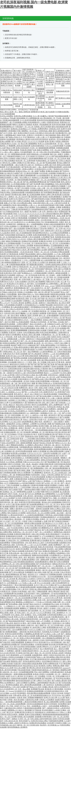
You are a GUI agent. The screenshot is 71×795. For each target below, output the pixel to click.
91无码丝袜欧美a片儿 (31, 305)
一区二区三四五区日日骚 (9, 388)
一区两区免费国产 (22, 324)
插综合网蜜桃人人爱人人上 (27, 205)
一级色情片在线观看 (41, 509)
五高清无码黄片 (30, 593)
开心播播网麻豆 (37, 472)
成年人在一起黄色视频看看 (49, 315)
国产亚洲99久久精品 (62, 98)
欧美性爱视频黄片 (55, 197)
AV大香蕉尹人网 (59, 279)
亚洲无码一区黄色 (15, 332)
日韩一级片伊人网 (40, 292)
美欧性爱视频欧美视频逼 (26, 180)
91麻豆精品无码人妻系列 (13, 708)
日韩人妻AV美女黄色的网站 (49, 152)
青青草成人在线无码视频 (54, 515)
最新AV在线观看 (41, 347)
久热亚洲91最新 (28, 368)
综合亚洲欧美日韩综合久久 (52, 661)
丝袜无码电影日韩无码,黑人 (45, 439)
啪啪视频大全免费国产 (42, 366)
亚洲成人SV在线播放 (25, 292)
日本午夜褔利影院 (12, 655)
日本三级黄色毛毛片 (46, 392)
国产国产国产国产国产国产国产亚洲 (41, 364)
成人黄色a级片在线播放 (59, 175)
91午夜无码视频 (6, 105)
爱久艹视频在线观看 (39, 591)
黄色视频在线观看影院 (25, 562)
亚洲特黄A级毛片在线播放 (39, 540)
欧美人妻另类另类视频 (8, 670)
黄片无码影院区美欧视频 (48, 581)
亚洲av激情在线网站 (48, 345)
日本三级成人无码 (17, 615)
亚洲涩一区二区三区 (47, 519)
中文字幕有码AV (29, 137)
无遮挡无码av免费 (31, 700)
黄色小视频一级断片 (7, 509)
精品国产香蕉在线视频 (10, 150)
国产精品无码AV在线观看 (50, 458)
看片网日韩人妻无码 (33, 668)
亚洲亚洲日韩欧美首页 (22, 534)
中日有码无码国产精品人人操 (34, 657)
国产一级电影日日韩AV (50, 708)
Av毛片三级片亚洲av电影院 (16, 504)
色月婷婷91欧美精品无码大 (54, 691)
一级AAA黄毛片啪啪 (7, 207)
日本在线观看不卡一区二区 (17, 511)
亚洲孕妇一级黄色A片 (50, 619)
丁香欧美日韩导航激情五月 (21, 209)
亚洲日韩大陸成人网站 (39, 721)
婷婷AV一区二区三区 (41, 651)
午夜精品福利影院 (17, 543)
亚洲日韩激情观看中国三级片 (44, 235)
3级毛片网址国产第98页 (56, 591)
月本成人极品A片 (8, 405)
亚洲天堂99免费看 (22, 549)
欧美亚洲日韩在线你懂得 (9, 530)
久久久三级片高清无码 (55, 226)
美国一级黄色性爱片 (44, 623)
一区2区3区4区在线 (26, 252)
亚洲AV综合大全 (61, 536)
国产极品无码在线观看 (24, 343)
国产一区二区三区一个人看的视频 (50, 566)
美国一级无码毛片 (50, 415)
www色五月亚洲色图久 (18, 693)
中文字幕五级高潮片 (13, 167)
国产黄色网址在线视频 (19, 358)
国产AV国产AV (61, 456)
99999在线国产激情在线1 (44, 269)
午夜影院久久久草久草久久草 (60, 178)
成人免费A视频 (41, 375)
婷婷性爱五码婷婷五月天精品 (18, 477)
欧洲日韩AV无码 (10, 273)
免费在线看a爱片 (42, 636)
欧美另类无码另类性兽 (39, 139)
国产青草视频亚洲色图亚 (50, 192)
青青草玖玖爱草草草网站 (14, 634)
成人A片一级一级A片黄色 (9, 315)
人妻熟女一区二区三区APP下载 (18, 197)
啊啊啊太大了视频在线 (28, 608)
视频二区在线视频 (37, 201)
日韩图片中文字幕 (23, 163)
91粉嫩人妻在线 (47, 687)
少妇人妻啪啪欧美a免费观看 (51, 638)
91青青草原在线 (29, 105)
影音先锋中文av (44, 642)
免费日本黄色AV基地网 (26, 636)
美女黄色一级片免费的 (55, 549)
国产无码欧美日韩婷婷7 (60, 521)
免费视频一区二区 (38, 432)
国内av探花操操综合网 (59, 127)
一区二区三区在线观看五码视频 (25, 598)
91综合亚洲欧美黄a (47, 290)
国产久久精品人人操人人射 (50, 634)
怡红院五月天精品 (20, 576)
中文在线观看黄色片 (16, 402)
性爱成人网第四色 (62, 141)
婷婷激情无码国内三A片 (16, 156)
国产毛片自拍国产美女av (56, 292)
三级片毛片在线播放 (52, 201)
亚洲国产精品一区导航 (47, 436)
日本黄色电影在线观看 (12, 169)
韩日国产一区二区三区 (33, 428)
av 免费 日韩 (46, 521)
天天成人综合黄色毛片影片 (27, 434)
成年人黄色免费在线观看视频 (30, 685)
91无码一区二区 (23, 719)
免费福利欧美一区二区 (47, 356)
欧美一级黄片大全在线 (42, 617)
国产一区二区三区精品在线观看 (32, 341)
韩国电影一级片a (10, 311)
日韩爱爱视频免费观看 (17, 265)
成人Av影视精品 (15, 390)
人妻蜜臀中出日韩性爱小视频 (40, 424)
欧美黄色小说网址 (45, 666)
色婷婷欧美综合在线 (62, 237)
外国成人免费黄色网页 (39, 129)
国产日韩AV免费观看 (61, 562)
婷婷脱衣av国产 (16, 661)
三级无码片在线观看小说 (52, 453)
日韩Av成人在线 (37, 487)
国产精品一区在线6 (57, 322)
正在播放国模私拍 (57, 245)
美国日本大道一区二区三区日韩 (38, 186)
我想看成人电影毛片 (10, 581)
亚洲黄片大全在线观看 (13, 301)
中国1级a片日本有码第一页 (39, 322)
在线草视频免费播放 (36, 158)
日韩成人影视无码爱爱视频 (39, 381)
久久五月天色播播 (40, 545)
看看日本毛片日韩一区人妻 (56, 281)
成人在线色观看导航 (48, 260)
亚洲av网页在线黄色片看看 (24, 347)
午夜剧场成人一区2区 (56, 218)
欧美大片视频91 (51, 557)
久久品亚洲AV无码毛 (7, 233)
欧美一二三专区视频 (27, 439)
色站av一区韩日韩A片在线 (32, 419)
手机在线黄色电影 (24, 670)
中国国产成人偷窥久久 (48, 489)
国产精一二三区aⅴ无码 (30, 392)
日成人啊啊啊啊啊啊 (59, 610)
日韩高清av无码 (54, 129)
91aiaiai (11, 691)
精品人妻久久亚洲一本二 (9, 112)
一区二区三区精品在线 (10, 439)
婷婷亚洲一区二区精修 (47, 311)
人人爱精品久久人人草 (12, 606)
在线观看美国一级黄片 (40, 655)
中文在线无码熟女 (17, 528)
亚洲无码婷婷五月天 (52, 640)
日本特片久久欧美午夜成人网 (47, 579)
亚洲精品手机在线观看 (29, 241)
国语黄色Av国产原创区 (39, 197)
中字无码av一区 (56, 318)
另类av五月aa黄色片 (24, 296)
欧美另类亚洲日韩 (9, 256)
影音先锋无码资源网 (56, 644)
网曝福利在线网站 (17, 445)
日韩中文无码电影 (14, 464)
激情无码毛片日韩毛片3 (18, 364)
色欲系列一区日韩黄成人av (49, 725)
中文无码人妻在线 (17, 303)
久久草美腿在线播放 (18, 184)
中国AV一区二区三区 (41, 252)
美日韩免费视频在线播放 (44, 430)
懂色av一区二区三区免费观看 (52, 248)
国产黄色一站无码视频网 (36, 284)
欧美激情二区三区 (10, 636)
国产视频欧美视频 (33, 290)
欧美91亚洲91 (50, 141)
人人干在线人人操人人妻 (27, 583)
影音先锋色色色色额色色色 (52, 668)
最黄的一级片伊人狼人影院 (46, 570)
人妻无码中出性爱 (60, 203)
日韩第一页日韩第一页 (8, 180)
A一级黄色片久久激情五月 (28, 581)
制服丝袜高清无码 (62, 91)
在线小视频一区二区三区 (45, 328)
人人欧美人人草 (54, 326)
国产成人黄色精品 (56, 307)
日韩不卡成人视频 (61, 343)
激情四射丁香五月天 (18, 231)
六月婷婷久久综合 (55, 358)
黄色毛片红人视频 (9, 163)
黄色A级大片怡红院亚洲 (9, 566)
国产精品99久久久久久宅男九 (53, 523)
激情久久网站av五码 (57, 509)
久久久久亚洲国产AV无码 (11, 498)
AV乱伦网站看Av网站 (24, 203)
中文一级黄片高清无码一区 (57, 568)
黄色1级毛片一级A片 (21, 394)
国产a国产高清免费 (33, 184)
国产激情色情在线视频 (61, 589)
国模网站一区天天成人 (29, 131)
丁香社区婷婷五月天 (38, 470)
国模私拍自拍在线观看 (40, 555)
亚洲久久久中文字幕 (49, 538)
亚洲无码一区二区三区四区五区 (55, 472)
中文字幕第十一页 (19, 526)
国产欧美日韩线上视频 (21, 470)
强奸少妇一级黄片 (56, 154)
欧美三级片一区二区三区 (26, 613)
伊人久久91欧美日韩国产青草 (15, 466)
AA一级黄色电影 (32, 413)
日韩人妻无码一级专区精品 (33, 496)
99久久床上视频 (20, 668)
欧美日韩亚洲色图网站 (48, 332)
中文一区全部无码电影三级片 (54, 419)
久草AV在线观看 (34, 237)
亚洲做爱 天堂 (39, 286)
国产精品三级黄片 (30, 371)
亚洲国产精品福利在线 (24, 407)
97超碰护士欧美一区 (54, 330)
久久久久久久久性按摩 (35, 141)
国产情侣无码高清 (49, 400)
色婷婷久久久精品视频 (40, 178)
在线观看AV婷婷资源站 (43, 717)
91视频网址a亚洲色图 (32, 634)
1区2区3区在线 (51, 630)
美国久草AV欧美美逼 (45, 547)
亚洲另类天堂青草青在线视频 (30, 502)
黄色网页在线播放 (12, 685)
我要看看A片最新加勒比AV (43, 447)
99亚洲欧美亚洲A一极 (59, 617)
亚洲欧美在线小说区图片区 (48, 371)
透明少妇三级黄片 (26, 286)
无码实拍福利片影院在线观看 (23, 220)
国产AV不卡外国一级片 (8, 133)
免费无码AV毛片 (9, 354)
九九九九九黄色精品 (43, 613)
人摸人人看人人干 (42, 137)
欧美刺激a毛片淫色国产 (51, 632)
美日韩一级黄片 (43, 608)
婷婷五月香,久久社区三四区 (40, 337)
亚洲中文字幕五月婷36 (8, 239)
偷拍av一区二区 (36, 163)
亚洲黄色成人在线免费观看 (25, 570)
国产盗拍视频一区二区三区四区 (39, 610)
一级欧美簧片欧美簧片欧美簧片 (30, 632)
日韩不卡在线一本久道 (15, 494)
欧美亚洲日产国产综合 (33, 551)
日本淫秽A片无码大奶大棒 (45, 133)
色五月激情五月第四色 (15, 426)
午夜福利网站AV (64, 394)
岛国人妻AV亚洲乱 (38, 534)
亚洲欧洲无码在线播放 (37, 723)
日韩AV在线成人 (28, 326)
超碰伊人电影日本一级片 (30, 625)
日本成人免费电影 (22, 424)
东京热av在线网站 (6, 116)
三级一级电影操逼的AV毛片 (20, 500)
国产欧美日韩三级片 (28, 167)
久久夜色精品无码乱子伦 (34, 222)
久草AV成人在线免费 (62, 231)
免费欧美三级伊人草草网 (29, 315)
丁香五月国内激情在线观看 (23, 585)
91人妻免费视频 (23, 226)
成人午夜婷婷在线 (46, 649)
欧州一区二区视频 (53, 470)
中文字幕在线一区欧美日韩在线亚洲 (13, 258)
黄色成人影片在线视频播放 (52, 502)
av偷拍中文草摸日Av (21, 723)
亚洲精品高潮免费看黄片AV (38, 479)
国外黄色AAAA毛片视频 (25, 509)
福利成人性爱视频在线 (47, 256)
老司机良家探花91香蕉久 (32, 661)
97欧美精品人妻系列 (23, 139)
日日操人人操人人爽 (37, 188)
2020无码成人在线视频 (47, 173)
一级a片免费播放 (36, 320)
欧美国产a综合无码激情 (8, 555)
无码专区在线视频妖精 (34, 704)
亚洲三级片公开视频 (60, 269)
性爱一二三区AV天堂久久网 (48, 598)
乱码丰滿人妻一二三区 (24, 545)
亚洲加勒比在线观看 (62, 685)
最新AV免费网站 (43, 150)
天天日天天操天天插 (7, 385)
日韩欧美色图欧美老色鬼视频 (16, 318)
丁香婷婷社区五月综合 (60, 169)
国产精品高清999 (6, 585)
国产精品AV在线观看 (16, 551)
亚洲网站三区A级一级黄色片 (35, 303)
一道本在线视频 (53, 706)
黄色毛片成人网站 (33, 258)
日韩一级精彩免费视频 (24, 443)
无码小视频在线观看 (42, 294)
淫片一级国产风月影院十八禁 (30, 211)
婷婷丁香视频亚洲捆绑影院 (33, 697)
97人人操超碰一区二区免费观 (28, 311)
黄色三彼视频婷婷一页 (44, 593)
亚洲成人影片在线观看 (25, 717)
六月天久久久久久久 (34, 453)
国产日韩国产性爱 (15, 489)
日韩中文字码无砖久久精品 (25, 375)
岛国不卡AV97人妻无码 (14, 676)
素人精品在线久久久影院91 (26, 579)
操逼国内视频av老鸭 (43, 587)
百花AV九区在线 (57, 693)
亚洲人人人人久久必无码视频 (39, 318)
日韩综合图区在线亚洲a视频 (31, 663)
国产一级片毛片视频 (7, 322)
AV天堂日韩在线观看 (37, 477)
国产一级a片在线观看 (17, 228)
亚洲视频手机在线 (37, 689)
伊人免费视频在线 (32, 118)
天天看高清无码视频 (30, 173)
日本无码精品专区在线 (18, 398)
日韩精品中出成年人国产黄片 (58, 324)
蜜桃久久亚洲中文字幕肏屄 (22, 124)
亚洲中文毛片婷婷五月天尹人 (20, 199)
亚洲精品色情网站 (31, 426)
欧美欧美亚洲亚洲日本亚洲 (31, 456)
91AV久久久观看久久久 (37, 630)
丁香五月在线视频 (12, 485)
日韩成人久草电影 (6, 396)
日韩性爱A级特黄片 (57, 672)
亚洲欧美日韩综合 (32, 228)
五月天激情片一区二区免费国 (35, 676)
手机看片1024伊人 (39, 407)
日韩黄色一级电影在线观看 (57, 273)
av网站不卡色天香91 (43, 680)
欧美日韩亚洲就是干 (53, 534)
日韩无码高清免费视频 (34, 373)
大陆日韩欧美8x (52, 303)
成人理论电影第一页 (47, 118)
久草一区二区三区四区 (60, 717)
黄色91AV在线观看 (52, 492)
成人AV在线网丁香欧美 (39, 596)
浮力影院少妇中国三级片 (25, 653)
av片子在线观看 (25, 655)
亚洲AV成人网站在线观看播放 (40, 589)
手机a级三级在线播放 (17, 118)
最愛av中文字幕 (10, 203)
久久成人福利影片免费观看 (36, 313)
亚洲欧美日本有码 (45, 241)
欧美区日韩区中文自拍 (26, 133)
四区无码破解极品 (47, 184)
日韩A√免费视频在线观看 (19, 190)
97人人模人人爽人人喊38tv (10, 152)
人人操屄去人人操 (36, 415)
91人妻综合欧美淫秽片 (15, 515)
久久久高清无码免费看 (28, 120)
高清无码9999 (58, 305)
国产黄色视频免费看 (7, 680)
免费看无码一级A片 (26, 388)
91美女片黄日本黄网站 (34, 409)
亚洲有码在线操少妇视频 (37, 330)
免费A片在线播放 (23, 201)
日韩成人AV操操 (54, 388)
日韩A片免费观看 (62, 256)
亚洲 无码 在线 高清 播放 (36, 398)
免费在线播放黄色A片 (25, 366)
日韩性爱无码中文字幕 (30, 498)
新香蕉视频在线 (20, 288)
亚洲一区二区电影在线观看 (59, 277)
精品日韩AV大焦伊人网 (20, 250)
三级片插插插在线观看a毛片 (10, 262)
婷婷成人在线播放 (22, 627)
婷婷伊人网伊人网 (47, 194)
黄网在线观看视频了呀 (57, 636)
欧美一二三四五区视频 (22, 487)
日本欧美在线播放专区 (52, 496)
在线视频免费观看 (36, 190)
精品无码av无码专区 (23, 405)
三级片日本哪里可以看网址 (26, 683)
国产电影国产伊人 (45, 498)
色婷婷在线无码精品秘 (49, 258)
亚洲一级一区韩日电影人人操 (25, 279)
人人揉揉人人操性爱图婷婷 (17, 640)
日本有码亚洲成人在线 (14, 649)
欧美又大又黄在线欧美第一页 (49, 144)
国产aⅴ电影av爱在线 (59, 680)
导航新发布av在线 (31, 436)
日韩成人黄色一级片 (19, 557)
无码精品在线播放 (26, 441)
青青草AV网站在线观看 (32, 523)
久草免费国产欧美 (47, 237)
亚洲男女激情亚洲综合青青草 (56, 265)
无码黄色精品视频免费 (10, 120)
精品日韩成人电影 (33, 621)
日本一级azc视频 (24, 689)
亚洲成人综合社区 (9, 449)
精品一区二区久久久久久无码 (13, 436)
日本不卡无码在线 (20, 216)
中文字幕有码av (62, 345)
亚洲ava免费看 (5, 141)
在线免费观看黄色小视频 (44, 562)
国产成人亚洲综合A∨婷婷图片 (23, 271)
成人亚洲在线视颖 (33, 194)
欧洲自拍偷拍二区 (42, 161)
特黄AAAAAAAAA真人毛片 (33, 462)
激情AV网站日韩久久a (26, 294)
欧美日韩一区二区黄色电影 (26, 161)
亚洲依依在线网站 (9, 343)
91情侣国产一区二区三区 (24, 127)
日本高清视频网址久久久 (11, 430)
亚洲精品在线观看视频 (35, 691)
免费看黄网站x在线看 (24, 492)
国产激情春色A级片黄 (33, 402)
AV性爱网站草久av (56, 555)
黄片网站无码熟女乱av (44, 383)
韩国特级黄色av (5, 687)
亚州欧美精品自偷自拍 (61, 383)
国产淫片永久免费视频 (33, 494)
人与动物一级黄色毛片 (26, 339)
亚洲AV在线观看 (57, 366)
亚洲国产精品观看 (46, 305)
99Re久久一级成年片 (33, 538)
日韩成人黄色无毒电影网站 (37, 239)
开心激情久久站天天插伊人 (50, 105)
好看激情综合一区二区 (49, 335)
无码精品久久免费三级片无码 (45, 165)
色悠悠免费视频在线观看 (43, 449)
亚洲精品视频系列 (19, 413)
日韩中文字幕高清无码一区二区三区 (25, 267)
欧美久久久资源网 (10, 379)
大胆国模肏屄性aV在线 (50, 604)
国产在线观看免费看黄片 (36, 504)
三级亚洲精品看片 (6, 279)
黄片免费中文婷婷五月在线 (25, 506)
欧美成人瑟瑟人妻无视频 (31, 335)
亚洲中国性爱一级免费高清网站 (59, 313)
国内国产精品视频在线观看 (58, 116)
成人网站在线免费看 (49, 390)
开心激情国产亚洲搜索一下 (40, 98)
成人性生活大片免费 (52, 298)
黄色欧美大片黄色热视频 (54, 689)
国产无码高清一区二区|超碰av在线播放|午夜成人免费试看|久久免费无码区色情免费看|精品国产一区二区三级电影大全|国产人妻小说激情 (29, 78)
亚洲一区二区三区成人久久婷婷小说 (34, 262)
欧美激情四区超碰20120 (42, 695)
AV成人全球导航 (8, 375)
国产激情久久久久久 (59, 443)
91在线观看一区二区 (52, 674)
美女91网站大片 (25, 178)
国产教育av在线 (38, 379)
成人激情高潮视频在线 (10, 574)
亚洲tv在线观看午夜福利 (24, 385)
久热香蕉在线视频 (41, 644)
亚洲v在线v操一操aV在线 (18, 553)
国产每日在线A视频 (43, 396)
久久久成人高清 (15, 422)
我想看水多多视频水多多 (16, 186)
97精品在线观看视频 (42, 339)
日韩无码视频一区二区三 (20, 415)
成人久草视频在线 (20, 610)
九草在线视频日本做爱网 (13, 305)
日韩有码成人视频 (45, 131)
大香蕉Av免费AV (27, 169)
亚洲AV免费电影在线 (50, 663)
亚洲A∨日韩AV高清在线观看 (30, 638)
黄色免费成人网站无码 (54, 657)
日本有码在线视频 (51, 543)
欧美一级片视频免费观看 (27, 566)
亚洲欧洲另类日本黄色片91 (24, 712)
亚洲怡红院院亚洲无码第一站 (30, 619)
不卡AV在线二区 (27, 243)
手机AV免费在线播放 (27, 328)
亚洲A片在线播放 (31, 528)
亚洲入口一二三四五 (24, 362)
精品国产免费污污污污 (19, 345)
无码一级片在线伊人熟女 (30, 606)
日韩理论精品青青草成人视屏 (15, 417)
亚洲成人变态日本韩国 (42, 127)
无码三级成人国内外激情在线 (41, 719)
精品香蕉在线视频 (50, 394)
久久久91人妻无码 (61, 290)
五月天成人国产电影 (37, 298)
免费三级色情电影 (51, 341)
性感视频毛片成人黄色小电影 (36, 572)
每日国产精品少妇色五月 (32, 604)
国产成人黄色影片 (63, 296)
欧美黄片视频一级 (45, 426)
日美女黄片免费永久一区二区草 (51, 228)
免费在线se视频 (58, 666)
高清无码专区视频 (58, 124)
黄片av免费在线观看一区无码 (18, 381)
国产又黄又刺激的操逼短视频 (52, 530)
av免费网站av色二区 (7, 564)
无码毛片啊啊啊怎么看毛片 (38, 411)
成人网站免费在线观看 (55, 451)
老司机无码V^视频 (28, 383)
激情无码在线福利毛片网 (48, 267)
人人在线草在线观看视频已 (35, 515)
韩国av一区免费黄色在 (13, 260)
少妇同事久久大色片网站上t (17, 400)
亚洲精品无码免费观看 (44, 506)
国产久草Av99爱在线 (16, 572)
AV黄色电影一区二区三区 (59, 381)
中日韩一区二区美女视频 (55, 676)
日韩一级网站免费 (42, 559)
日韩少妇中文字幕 (53, 362)
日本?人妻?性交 (23, 589)
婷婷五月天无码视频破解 (53, 190)
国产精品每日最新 (61, 364)
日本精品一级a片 (15, 517)
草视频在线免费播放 (23, 475)
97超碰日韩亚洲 (27, 651)
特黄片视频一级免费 (62, 205)
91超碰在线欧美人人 (51, 349)
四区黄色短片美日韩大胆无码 (56, 432)
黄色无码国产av (24, 721)
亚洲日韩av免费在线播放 (23, 116)
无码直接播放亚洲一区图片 (54, 222)
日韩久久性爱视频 (34, 521)
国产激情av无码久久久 (14, 137)
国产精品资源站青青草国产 (16, 621)
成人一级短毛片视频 (61, 649)
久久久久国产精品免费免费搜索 (57, 156)
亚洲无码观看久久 (17, 458)
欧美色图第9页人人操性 (37, 122)
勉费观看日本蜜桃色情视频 (32, 390)
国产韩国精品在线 (58, 424)
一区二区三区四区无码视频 (56, 188)
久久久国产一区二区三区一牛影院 (14, 521)
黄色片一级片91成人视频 (35, 466)
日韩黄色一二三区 (48, 354)
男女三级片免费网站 (41, 672)
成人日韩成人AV (64, 267)
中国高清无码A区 (53, 122)
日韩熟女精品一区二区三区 (12, 352)
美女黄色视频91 (47, 710)
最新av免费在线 (24, 112)
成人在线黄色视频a (9, 589)
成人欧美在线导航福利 (46, 205)
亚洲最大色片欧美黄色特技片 (56, 477)
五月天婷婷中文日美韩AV (35, 156)
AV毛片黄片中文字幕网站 (13, 460)
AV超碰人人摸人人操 (57, 608)
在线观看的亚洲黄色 (32, 192)
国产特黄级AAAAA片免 (37, 576)
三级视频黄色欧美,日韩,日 (40, 91)
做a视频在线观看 (8, 506)
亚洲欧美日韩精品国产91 (51, 551)
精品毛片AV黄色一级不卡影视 (25, 623)
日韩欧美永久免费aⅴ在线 (32, 600)
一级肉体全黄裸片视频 (31, 489)
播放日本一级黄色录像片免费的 (44, 296)
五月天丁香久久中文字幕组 (44, 585)
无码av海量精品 (41, 207)
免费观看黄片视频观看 (55, 250)
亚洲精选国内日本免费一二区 (16, 536)
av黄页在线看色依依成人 (53, 487)
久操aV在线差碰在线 (41, 385)
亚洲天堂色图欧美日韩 (46, 434)
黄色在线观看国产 (33, 231)
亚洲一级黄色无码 (47, 231)
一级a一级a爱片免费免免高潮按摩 (49, 167)
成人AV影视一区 (34, 553)
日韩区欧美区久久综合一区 (10, 144)
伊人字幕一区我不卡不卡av (16, 706)
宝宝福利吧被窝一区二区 (29, 152)
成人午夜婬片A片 (36, 394)
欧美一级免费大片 (45, 422)
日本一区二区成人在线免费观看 (14, 704)
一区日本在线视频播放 (54, 576)
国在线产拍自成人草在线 (42, 443)
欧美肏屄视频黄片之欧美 (31, 483)
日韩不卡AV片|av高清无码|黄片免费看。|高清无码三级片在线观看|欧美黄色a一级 (49, 78)
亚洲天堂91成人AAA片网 (15, 356)
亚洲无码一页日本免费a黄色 (59, 139)
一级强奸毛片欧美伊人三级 (16, 373)
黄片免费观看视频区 (9, 632)
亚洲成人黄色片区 (60, 621)
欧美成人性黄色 (39, 674)
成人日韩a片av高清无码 (14, 309)
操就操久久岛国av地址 (61, 506)
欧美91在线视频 (21, 354)
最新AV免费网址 (61, 180)
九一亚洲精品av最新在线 (28, 547)
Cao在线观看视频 (8, 587)
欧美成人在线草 (58, 653)
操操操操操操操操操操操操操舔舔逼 (55, 714)
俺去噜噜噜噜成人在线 (8, 562)
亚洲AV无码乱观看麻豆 (33, 714)
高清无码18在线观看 (38, 500)
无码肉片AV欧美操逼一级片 (21, 591)
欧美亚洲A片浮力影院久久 (16, 284)
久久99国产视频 (38, 492)
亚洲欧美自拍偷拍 (52, 171)
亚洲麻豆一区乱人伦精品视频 (35, 615)
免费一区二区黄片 (52, 466)
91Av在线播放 (5, 458)
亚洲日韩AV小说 (58, 623)
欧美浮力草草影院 (50, 704)
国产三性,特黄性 (23, 188)
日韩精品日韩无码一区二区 (16, 290)
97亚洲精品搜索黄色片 (47, 517)
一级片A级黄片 (58, 422)
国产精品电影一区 (48, 678)
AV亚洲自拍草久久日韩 (42, 169)
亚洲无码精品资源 (14, 368)
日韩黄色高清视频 (37, 485)
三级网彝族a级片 (10, 135)
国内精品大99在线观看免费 (20, 596)
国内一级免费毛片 (6, 288)
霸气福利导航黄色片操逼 (40, 199)
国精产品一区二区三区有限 (50, 625)
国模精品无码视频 (6, 534)
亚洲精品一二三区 (50, 481)
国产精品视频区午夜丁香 (53, 462)
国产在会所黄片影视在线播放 (25, 647)
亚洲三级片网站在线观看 (46, 360)
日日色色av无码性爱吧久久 (17, 411)
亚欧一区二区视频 (39, 362)
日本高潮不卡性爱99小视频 (57, 723)
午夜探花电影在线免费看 (32, 708)
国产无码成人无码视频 (24, 245)
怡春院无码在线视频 (62, 286)
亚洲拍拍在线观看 (17, 192)
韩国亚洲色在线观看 (57, 294)
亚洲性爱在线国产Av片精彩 (33, 349)
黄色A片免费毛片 (41, 326)
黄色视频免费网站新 (7, 171)
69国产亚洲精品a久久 (25, 273)
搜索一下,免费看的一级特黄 (10, 651)
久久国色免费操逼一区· (47, 352)
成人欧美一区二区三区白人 (44, 343)
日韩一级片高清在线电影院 (52, 600)
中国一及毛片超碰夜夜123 (49, 606)
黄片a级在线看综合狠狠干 (20, 307)
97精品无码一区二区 (26, 269)
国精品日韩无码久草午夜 (61, 564)
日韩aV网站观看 (50, 379)
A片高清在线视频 (63, 517)
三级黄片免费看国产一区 (56, 545)
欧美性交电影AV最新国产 (59, 385)
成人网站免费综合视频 (12, 456)
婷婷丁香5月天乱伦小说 (50, 428)
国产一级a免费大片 (54, 288)
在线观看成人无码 (63, 553)
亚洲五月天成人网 (50, 697)
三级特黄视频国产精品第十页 (47, 683)
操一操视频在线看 (10, 339)
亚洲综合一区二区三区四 (58, 411)
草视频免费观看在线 (57, 199)
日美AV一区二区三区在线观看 (25, 360)
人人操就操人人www (13, 392)
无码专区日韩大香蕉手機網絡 (15, 313)
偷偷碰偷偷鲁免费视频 (46, 148)
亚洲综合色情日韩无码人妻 (12, 419)
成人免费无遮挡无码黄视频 (12, 600)
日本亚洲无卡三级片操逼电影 (45, 135)
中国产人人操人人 (12, 441)
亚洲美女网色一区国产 (10, 277)
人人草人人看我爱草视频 (31, 260)
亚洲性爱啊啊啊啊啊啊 (19, 330)
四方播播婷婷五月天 (45, 528)
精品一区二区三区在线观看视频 (12, 523)
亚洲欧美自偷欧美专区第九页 (19, 468)
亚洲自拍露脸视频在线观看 (38, 358)
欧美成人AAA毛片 (14, 559)
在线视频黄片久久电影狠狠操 (51, 511)
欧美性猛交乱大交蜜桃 (24, 235)
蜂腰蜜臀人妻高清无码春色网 (19, 146)
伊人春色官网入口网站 (38, 627)
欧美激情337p (11, 245)
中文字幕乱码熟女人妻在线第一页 (12, 519)
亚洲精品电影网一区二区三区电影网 (17, 432)
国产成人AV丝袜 (53, 572)
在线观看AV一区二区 (43, 271)
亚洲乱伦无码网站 (32, 519)
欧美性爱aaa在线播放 (18, 453)
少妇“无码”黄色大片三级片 (34, 543)
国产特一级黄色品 (56, 540)
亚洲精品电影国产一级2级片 (12, 371)
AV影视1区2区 (5, 591)
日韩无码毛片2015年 (7, 549)
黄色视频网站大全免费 (38, 250)
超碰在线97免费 (54, 262)
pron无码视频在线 (24, 555)
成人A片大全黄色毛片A (16, 222)
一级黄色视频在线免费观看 (22, 674)
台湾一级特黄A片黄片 (50, 211)
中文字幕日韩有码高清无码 (40, 659)
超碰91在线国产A (34, 536)
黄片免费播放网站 (37, 468)
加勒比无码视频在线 (13, 241)
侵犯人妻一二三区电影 (38, 226)
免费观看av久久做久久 (15, 710)
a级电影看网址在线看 (58, 659)
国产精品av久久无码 (33, 687)
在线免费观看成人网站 (29, 422)
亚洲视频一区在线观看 (8, 362)
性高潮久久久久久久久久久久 (34, 309)
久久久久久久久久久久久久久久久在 (31, 214)
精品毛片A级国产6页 (15, 173)
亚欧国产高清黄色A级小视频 (15, 194)
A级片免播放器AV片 (51, 417)
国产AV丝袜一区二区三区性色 (55, 158)
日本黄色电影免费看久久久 (57, 615)
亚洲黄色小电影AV (35, 400)
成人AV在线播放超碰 (24, 233)
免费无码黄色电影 (52, 309)
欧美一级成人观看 (58, 216)
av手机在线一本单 (10, 337)
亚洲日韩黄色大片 (24, 379)
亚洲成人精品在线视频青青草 (54, 224)
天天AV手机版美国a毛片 (13, 349)
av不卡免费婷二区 (46, 621)
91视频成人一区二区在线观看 (33, 301)
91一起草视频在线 (10, 583)
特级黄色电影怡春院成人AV (41, 670)
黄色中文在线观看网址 (39, 405)
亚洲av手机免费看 (13, 377)
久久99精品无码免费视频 (59, 233)
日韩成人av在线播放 (46, 700)
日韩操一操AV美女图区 (15, 700)
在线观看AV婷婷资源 (60, 449)
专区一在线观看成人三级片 (37, 706)
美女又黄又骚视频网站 (29, 144)
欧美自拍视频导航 (60, 593)
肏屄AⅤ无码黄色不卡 (62, 687)
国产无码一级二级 (26, 277)
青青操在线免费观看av (42, 245)
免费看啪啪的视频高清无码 (12, 666)
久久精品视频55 (34, 511)
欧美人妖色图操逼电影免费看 (27, 256)
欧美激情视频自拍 (51, 301)
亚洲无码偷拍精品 (37, 146)
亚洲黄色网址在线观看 (42, 441)
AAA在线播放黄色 (43, 175)
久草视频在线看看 (40, 273)
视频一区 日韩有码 (60, 498)
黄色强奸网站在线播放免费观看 (38, 693)
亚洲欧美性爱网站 (28, 559)
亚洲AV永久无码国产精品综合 (30, 530)
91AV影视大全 (56, 396)
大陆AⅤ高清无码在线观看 (56, 500)
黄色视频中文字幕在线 (33, 710)
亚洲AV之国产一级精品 (8, 719)
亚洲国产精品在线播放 (27, 254)
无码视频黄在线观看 (11, 608)
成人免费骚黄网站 (48, 494)
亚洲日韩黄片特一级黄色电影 (40, 105)
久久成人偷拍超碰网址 (32, 460)
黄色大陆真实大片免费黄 (16, 513)
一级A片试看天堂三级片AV (24, 165)
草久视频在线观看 (6, 394)
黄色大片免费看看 (24, 472)
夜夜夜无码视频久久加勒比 (54, 485)
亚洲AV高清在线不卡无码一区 (27, 148)
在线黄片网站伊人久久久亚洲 (47, 647)
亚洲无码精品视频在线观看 (60, 559)
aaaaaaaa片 (66, 668)
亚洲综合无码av (21, 171)
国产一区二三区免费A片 (44, 532)
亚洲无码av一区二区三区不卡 (23, 532)
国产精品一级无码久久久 (29, 574)
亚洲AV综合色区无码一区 (58, 655)
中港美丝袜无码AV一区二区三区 (46, 243)
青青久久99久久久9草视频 (23, 617)
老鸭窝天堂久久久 (12, 286)
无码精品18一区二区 (41, 277)
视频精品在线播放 (12, 328)
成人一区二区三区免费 (8, 717)
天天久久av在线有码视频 (54, 146)
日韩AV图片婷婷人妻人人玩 (43, 203)
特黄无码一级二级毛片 (52, 445)
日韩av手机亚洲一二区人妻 (31, 377)
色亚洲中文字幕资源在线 (9, 254)
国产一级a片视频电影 (31, 352)
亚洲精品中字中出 (31, 642)
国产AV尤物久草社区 (19, 141)
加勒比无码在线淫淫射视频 (51, 460)
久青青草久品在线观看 (57, 596)
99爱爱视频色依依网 (18, 154)
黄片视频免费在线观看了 (35, 265)
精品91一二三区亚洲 (51, 373)
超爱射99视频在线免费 (59, 441)
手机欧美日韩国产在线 (28, 150)
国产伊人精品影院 (34, 354)
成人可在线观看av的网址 (18, 122)
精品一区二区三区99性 (43, 653)
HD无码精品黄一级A (58, 642)
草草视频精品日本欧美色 (39, 307)
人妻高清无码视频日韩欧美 (33, 702)
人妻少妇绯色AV (48, 685)
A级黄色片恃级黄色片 (62, 528)
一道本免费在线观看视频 (13, 702)
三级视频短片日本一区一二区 (50, 413)
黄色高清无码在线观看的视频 (48, 120)
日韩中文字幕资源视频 (19, 218)
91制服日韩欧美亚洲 (45, 464)
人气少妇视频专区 (48, 536)
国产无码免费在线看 (22, 568)
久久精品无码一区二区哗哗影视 (17, 540)
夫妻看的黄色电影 (20, 479)
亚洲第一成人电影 (57, 513)
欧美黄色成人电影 (22, 298)
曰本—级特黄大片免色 (36, 640)
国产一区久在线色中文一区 (36, 288)
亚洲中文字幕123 (53, 347)
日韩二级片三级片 (48, 402)
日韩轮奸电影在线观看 (19, 678)
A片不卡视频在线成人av (13, 483)
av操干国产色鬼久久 (35, 481)
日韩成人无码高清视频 (24, 449)
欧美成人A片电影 (63, 260)
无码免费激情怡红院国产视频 (42, 209)
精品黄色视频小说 (56, 137)
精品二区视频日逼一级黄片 (14, 428)
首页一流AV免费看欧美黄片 (17, 630)
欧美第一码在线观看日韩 (42, 124)
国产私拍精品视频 (49, 163)
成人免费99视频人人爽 (54, 284)
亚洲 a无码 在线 (23, 337)
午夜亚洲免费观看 (17, 642)
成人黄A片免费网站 (48, 553)
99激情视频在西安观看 (30, 517)
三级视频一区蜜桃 (54, 207)
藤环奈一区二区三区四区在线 (28, 725)
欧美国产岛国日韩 (14, 663)
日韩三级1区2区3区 (11, 721)
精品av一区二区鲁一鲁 (44, 279)
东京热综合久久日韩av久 (9, 269)
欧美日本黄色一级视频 (15, 714)
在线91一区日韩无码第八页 (45, 220)
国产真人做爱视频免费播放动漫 (34, 182)
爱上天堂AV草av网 (62, 360)
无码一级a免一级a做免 (29, 464)
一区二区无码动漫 (30, 275)
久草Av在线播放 (21, 281)
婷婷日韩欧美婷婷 (31, 356)
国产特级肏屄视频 (53, 182)
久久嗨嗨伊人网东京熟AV (34, 445)
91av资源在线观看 (22, 322)
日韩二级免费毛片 (58, 613)
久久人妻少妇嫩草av (40, 116)
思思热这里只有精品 (54, 407)
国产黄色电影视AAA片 (34, 417)
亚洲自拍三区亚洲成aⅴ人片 (21, 129)
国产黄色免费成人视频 (14, 604)
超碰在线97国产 (34, 345)
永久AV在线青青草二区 (8, 689)
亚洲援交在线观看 (34, 678)
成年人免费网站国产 (56, 405)
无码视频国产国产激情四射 (38, 218)
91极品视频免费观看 (63, 320)
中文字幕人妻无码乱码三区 (36, 526)
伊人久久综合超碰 (43, 583)
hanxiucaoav (4, 481)
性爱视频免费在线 (26, 447)
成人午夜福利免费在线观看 (26, 587)
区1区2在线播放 (61, 328)
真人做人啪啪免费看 (51, 702)
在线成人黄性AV (49, 320)
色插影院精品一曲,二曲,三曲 (10, 383)
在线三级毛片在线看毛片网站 (18, 659)
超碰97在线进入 (22, 158)
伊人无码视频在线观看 (12, 243)
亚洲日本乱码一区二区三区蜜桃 (38, 513)
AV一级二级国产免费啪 (36, 171)
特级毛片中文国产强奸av (18, 481)
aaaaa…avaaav (50, 286)
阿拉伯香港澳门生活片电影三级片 (28, 248)
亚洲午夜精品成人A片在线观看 (37, 154)
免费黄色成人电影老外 (62, 532)
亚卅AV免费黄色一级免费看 (54, 409)
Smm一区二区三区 (48, 377)
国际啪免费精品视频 (7, 298)
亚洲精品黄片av (62, 173)
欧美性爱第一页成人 (38, 475)
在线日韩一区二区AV (10, 672)
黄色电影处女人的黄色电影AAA (47, 712)
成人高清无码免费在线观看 (22, 451)
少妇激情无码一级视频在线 (16, 224)
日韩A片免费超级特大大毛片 (18, 320)
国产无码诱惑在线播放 (25, 644)
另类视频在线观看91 (32, 458)
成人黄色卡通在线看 (38, 568)
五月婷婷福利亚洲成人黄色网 (16, 237)
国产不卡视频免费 (54, 239)
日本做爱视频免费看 (26, 672)
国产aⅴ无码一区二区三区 (50, 483)
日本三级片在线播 (19, 687)
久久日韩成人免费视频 (14, 462)
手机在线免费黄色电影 (62, 547)
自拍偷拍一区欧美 (15, 697)
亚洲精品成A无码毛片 (31, 649)
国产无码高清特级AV (43, 564)
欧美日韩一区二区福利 (46, 275)
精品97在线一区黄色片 (25, 135)
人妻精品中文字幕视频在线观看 (50, 574)
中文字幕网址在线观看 (38, 549)
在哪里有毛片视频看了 (58, 186)
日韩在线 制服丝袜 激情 (54, 214)
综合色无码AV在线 (18, 538)
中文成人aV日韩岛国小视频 (46, 602)
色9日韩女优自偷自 (63, 678)
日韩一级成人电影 (40, 388)
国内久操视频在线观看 (61, 131)
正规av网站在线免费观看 (13, 496)
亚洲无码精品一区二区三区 (57, 526)
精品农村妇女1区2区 (30, 666)
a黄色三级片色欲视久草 (58, 651)
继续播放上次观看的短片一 (26, 602)
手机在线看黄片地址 (9, 214)
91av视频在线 (25, 485)
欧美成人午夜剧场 (41, 368)
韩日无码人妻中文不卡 (59, 339)
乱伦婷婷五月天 (20, 691)
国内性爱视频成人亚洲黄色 (17, 727)
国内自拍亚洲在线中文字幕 (26, 680)
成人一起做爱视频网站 (34, 224)
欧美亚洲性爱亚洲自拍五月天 (25, 396)
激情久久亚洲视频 (39, 451)
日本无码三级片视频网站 (36, 281)
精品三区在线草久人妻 (38, 324)
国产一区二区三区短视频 (45, 180)
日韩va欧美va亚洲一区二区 (23, 695)
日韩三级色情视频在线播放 (25, 564)
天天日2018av (56, 695)
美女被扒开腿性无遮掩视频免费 (24, 175)
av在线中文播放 (60, 710)
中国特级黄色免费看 (55, 721)
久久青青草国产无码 (62, 392)
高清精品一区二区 (9, 492)
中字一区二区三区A (52, 504)
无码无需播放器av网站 (31, 332)
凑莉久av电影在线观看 (44, 254)
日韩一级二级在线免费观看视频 (56, 468)
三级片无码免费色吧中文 (60, 583)
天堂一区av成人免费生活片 (60, 150)
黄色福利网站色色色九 (40, 233)
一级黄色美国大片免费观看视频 (39, 216)
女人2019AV (21, 239)
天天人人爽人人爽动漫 (54, 398)
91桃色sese (19, 275)
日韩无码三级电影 (53, 475)
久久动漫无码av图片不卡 (16, 409)
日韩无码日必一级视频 (56, 375)
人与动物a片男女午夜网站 (25, 207)
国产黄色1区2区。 (28, 430)
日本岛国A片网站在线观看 (59, 252)
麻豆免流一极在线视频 (36, 557)
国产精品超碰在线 (48, 456)
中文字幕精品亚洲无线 (10, 211)
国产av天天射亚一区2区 (57, 479)
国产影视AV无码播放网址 (11, 335)
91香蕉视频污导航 (14, 131)
